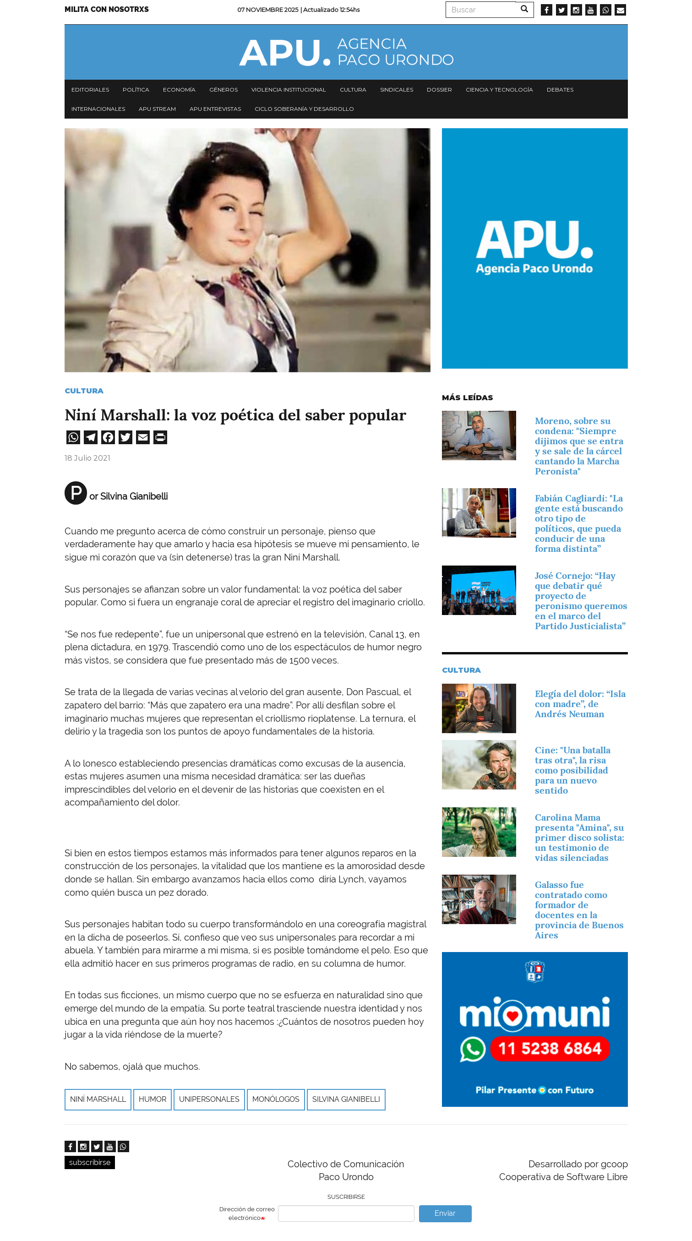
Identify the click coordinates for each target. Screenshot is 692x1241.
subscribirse (89, 1162)
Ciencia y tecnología (499, 89)
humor (152, 1099)
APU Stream (157, 108)
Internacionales (98, 108)
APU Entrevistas (215, 108)
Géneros (223, 89)
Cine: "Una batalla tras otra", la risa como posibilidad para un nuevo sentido (572, 770)
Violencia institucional (288, 89)
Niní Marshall (98, 1099)
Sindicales (396, 89)
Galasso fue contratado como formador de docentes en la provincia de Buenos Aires (579, 910)
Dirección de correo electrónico (247, 1213)
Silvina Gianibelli (346, 1099)
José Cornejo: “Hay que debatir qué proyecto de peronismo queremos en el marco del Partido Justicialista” (581, 601)
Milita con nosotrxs (107, 9)
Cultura (353, 89)
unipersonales (209, 1099)
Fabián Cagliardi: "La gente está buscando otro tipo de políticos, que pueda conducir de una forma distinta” (579, 523)
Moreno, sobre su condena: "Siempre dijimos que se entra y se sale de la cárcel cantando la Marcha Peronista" (579, 446)
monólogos (276, 1099)
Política (136, 89)
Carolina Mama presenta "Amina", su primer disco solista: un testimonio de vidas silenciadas (579, 837)
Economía (179, 89)
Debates (560, 89)
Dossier (439, 89)
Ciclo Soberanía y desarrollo (304, 108)
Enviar (445, 1213)
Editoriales (90, 89)
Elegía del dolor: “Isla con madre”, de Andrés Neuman (580, 704)
